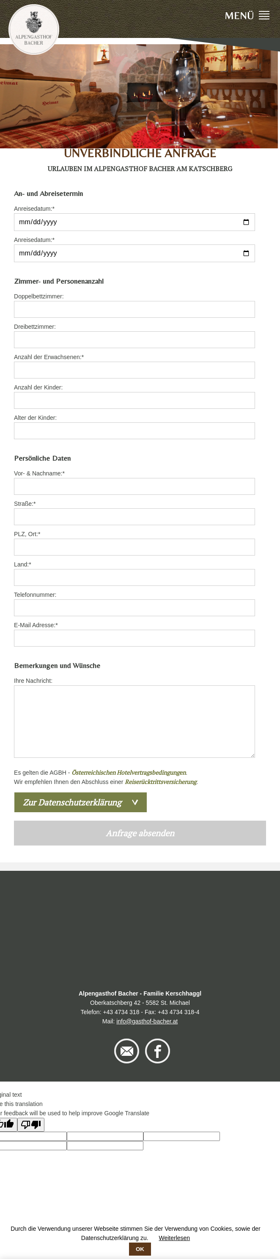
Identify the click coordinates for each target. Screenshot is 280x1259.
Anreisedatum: (34, 208)
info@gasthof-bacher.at (147, 1021)
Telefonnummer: (35, 594)
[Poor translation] (30, 1125)
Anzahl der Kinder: (38, 387)
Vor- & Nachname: (39, 473)
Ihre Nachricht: (33, 680)
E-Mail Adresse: (36, 624)
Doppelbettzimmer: (39, 296)
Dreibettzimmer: (35, 326)
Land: (26, 564)
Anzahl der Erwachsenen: (49, 356)
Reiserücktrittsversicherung (160, 782)
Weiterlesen (174, 1238)
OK (140, 1249)
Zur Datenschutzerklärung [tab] (72, 802)
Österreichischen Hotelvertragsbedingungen (128, 772)
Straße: (26, 503)
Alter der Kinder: (35, 417)
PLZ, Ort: (27, 533)
